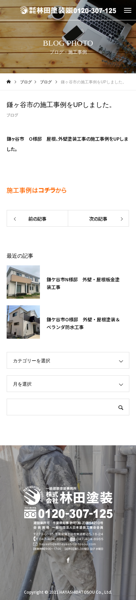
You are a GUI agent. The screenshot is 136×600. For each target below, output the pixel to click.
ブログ (12, 115)
